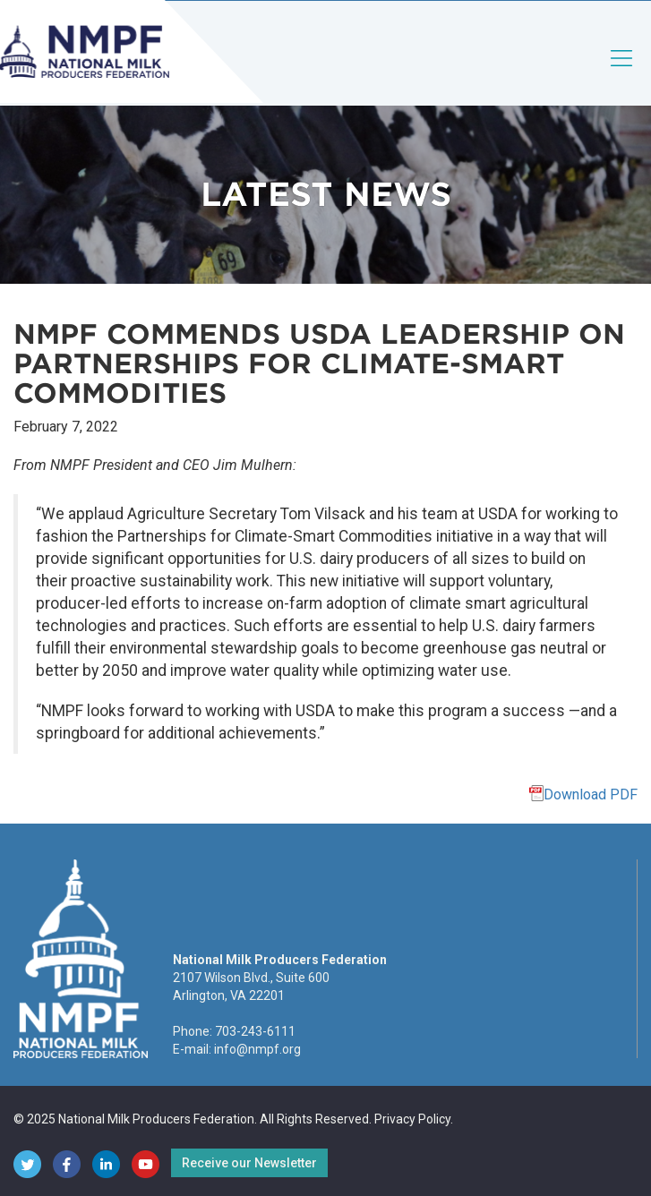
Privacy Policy (412, 1119)
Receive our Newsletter (249, 1163)
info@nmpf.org (257, 1049)
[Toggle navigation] (622, 73)
